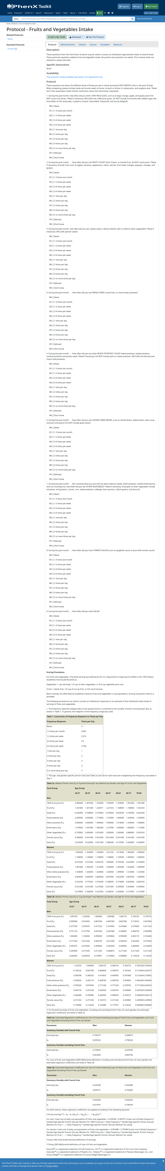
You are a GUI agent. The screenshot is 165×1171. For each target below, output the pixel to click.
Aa (151, 13)
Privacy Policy (52, 1166)
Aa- (146, 13)
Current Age (12, 49)
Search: (14, 19)
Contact (92, 13)
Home (10, 13)
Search (38, 13)
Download (75, 37)
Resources (48, 13)
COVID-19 (28, 13)
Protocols (18, 13)
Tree (99, 13)
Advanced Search (144, 18)
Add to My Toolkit (56, 37)
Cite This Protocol (95, 37)
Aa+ (156, 13)
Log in (137, 6)
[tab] (52, 44)
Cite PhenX (83, 13)
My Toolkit (151, 6)
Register (124, 6)
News (58, 13)
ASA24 (10, 39)
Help (65, 13)
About (72, 13)
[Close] (163, 1160)
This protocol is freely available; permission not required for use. (75, 77)
